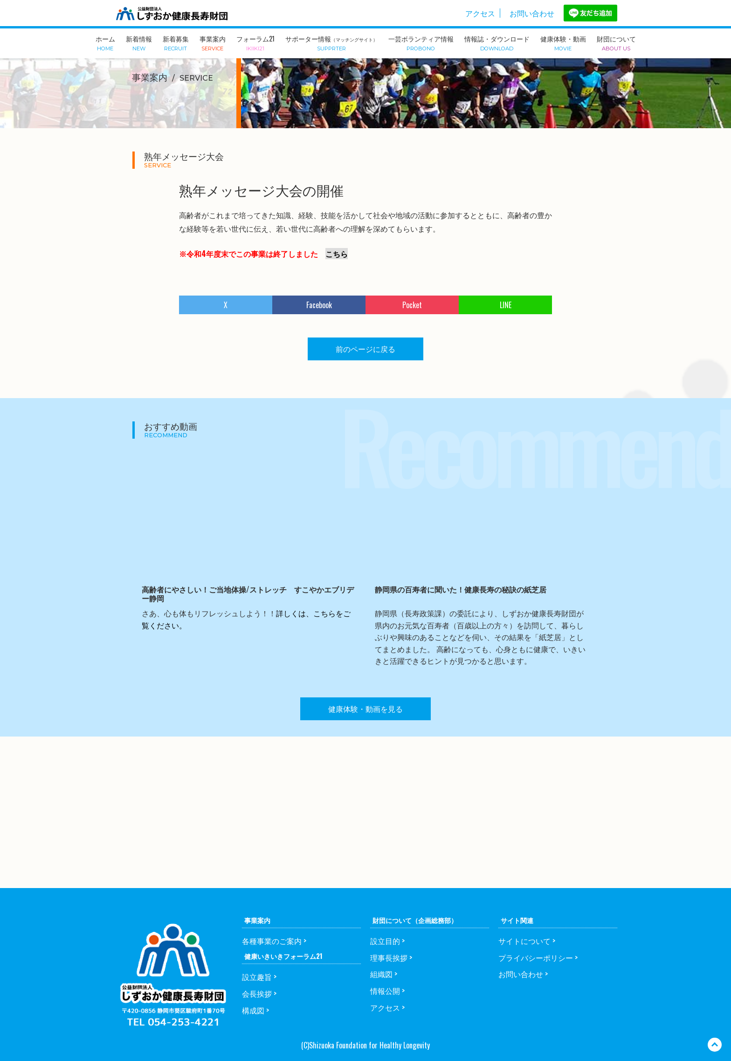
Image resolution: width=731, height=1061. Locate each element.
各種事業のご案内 (272, 940)
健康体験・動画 (563, 42)
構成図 (253, 1010)
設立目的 (385, 940)
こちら (336, 253)
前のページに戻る (365, 348)
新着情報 (139, 42)
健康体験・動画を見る (365, 708)
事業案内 (213, 42)
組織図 (381, 973)
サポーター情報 (331, 43)
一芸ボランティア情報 (421, 42)
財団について (616, 42)
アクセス (480, 13)
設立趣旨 (257, 976)
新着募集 (176, 42)
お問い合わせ (532, 13)
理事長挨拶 (388, 957)
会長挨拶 (257, 993)
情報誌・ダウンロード (497, 42)
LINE (505, 304)
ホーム (105, 42)
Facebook (319, 304)
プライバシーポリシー (535, 957)
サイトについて (524, 940)
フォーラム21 (255, 42)
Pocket (412, 304)
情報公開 (385, 990)
